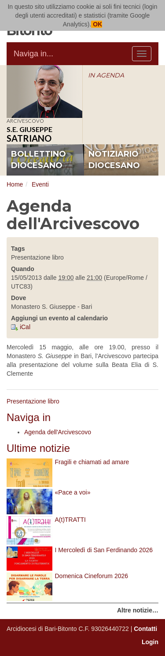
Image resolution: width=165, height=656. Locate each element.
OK (96, 24)
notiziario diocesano (114, 159)
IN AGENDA (106, 75)
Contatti (145, 628)
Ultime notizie (38, 448)
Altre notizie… (137, 610)
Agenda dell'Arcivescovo (57, 432)
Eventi (40, 184)
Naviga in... (33, 53)
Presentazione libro (33, 401)
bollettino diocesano (38, 159)
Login (150, 641)
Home (15, 184)
